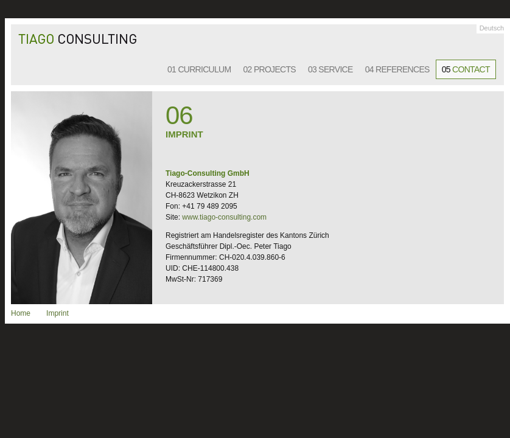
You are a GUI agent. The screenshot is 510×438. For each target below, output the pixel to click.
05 (466, 69)
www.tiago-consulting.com (224, 217)
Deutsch (492, 28)
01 (199, 69)
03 (330, 69)
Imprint (57, 313)
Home (20, 313)
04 (397, 69)
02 (269, 69)
